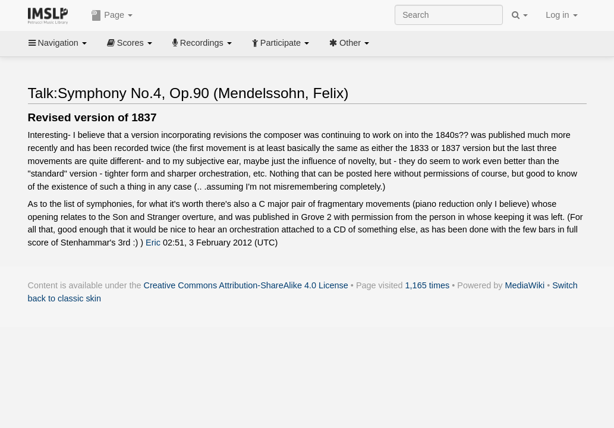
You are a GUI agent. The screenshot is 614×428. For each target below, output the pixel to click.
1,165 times (427, 285)
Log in (561, 15)
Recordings (202, 43)
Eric (153, 242)
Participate (280, 43)
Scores (129, 43)
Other (349, 43)
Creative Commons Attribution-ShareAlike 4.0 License (246, 285)
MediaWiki (525, 285)
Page (112, 15)
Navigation (58, 43)
